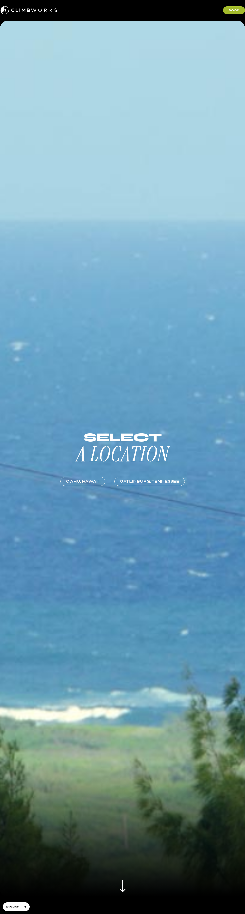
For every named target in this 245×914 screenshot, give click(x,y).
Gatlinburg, (149, 481)
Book (234, 10)
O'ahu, (83, 481)
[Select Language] (16, 906)
